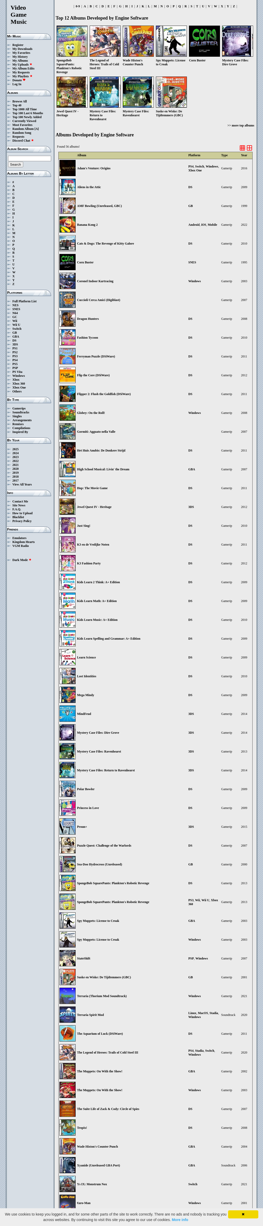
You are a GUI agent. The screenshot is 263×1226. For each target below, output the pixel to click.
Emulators (20, 538)
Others (17, 391)
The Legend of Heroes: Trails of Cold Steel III (107, 1052)
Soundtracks (21, 412)
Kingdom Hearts (24, 542)
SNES (16, 309)
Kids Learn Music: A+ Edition (97, 620)
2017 (16, 480)
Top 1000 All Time (25, 109)
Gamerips (19, 408)
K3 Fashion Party (89, 563)
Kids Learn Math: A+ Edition (97, 601)
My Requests (21, 72)
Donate (19, 80)
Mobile (212, 225)
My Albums (20, 60)
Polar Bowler (86, 789)
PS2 (15, 352)
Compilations (21, 428)
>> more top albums (240, 125)
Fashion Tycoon (87, 337)
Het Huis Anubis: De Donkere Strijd (101, 450)
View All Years (22, 484)
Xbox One (19, 387)
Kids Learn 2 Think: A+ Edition (98, 582)
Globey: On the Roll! (91, 413)
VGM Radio (21, 546)
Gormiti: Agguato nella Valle (96, 431)
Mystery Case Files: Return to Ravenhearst (106, 770)
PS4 (15, 360)
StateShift (83, 958)
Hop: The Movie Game (92, 488)
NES (16, 305)
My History (20, 57)
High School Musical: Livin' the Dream (103, 469)
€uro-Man (84, 1203)
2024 (16, 453)
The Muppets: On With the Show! (100, 1071)
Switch (17, 329)
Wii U (16, 325)
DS (14, 340)
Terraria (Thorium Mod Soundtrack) (102, 996)
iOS (203, 225)
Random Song (22, 133)
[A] (36, 129)
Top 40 (17, 105)
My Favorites (21, 53)
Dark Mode (22, 560)
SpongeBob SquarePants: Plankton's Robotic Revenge (113, 883)
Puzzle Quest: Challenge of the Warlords (104, 845)
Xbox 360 (19, 383)
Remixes (18, 424)
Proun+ (82, 827)
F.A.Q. (17, 509)
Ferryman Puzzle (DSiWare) (96, 356)
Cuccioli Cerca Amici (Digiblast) (98, 300)
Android (194, 225)
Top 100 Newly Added (27, 117)
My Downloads (23, 49)
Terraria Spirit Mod (90, 1015)
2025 (16, 449)
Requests (19, 136)
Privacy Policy (22, 521)
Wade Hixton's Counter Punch (97, 1146)
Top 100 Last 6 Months (28, 113)
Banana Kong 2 (87, 225)
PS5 (15, 364)
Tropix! (82, 1128)
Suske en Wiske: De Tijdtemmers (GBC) (104, 977)
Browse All (20, 101)
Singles (17, 416)
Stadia (214, 1013)
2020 (16, 469)
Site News (19, 505)
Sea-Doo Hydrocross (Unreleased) (99, 864)
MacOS (203, 1013)
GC (15, 317)
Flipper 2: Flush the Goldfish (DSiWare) (104, 394)
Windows (19, 376)
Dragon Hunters (88, 319)
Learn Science (86, 657)
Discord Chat (23, 140)
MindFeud (84, 714)
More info (180, 1220)
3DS (15, 344)
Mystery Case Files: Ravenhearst (99, 751)
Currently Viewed (24, 121)
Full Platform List (25, 301)
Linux (192, 1013)
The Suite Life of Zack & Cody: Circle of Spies (108, 1109)
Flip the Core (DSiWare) (93, 375)
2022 (16, 461)
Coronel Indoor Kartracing (95, 281)
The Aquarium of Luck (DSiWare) (100, 1034)
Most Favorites (23, 125)
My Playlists (23, 76)
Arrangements (22, 420)
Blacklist (18, 517)
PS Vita (17, 372)
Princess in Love (88, 808)
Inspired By (20, 432)
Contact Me (20, 501)
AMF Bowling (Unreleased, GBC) (99, 206)
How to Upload (23, 513)
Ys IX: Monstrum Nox (92, 1184)
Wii (15, 321)
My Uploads (22, 64)
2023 (16, 457)
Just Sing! (83, 526)
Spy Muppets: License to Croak (98, 921)
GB (15, 332)
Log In (17, 84)
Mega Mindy (85, 695)
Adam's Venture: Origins (94, 168)
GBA (16, 336)
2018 (16, 476)
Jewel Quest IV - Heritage (94, 507)
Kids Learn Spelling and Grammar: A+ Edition (108, 638)
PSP (15, 368)
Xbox (16, 379)
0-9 (78, 6)
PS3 (15, 356)
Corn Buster (85, 262)
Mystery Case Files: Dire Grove (98, 733)
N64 (15, 313)
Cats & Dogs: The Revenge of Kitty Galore (105, 243)
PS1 (15, 348)
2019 (16, 473)
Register (18, 45)
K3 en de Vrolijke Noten (93, 544)
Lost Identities (86, 676)
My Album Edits (24, 68)
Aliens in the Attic (89, 187)
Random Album (23, 129)
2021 (16, 465)
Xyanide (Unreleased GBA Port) (98, 1165)
